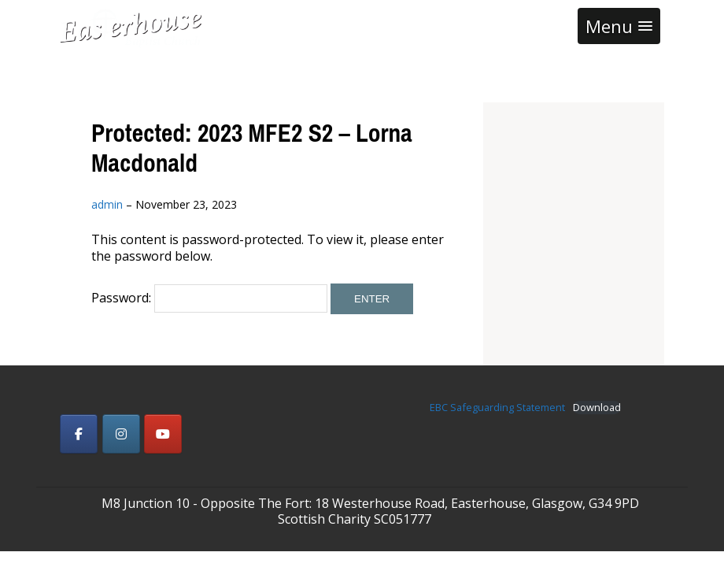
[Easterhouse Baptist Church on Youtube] (163, 434)
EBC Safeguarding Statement (497, 407)
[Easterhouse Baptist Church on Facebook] (79, 434)
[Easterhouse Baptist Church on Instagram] (121, 434)
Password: (209, 297)
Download (597, 407)
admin (107, 204)
